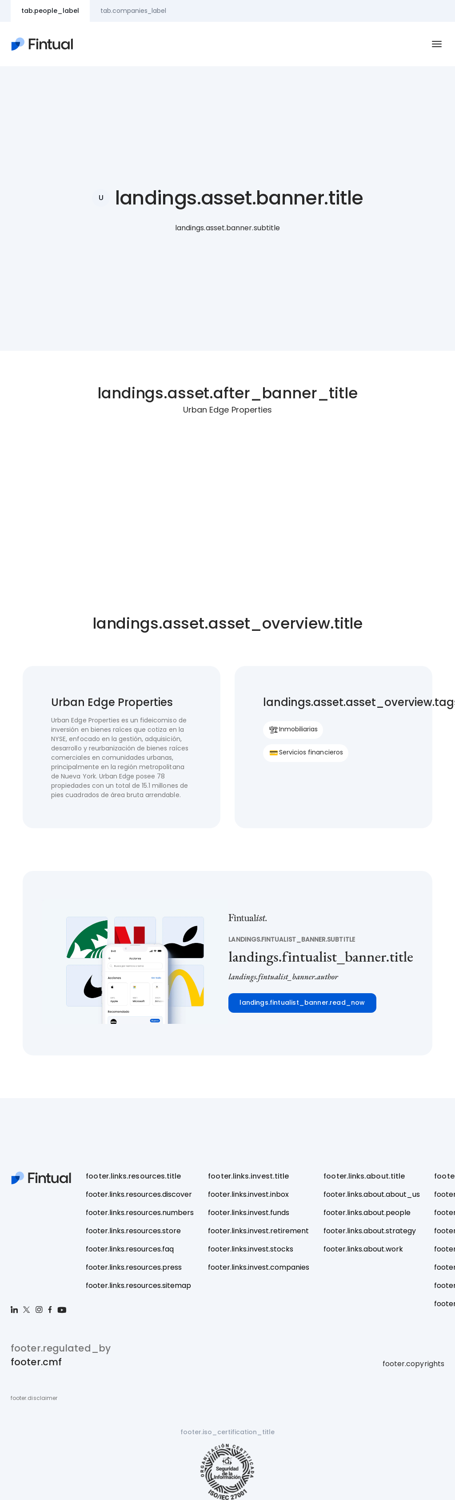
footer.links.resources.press (134, 1267)
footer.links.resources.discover (139, 1194)
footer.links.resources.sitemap (138, 1285)
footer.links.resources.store (133, 1231)
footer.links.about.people (367, 1212)
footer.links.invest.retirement (258, 1231)
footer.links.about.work (363, 1249)
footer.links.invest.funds (248, 1212)
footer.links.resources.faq (130, 1249)
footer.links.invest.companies (258, 1267)
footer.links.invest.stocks (250, 1249)
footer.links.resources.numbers (140, 1212)
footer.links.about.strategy (369, 1231)
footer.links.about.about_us (371, 1194)
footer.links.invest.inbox (248, 1194)
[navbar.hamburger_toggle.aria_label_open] (436, 44)
